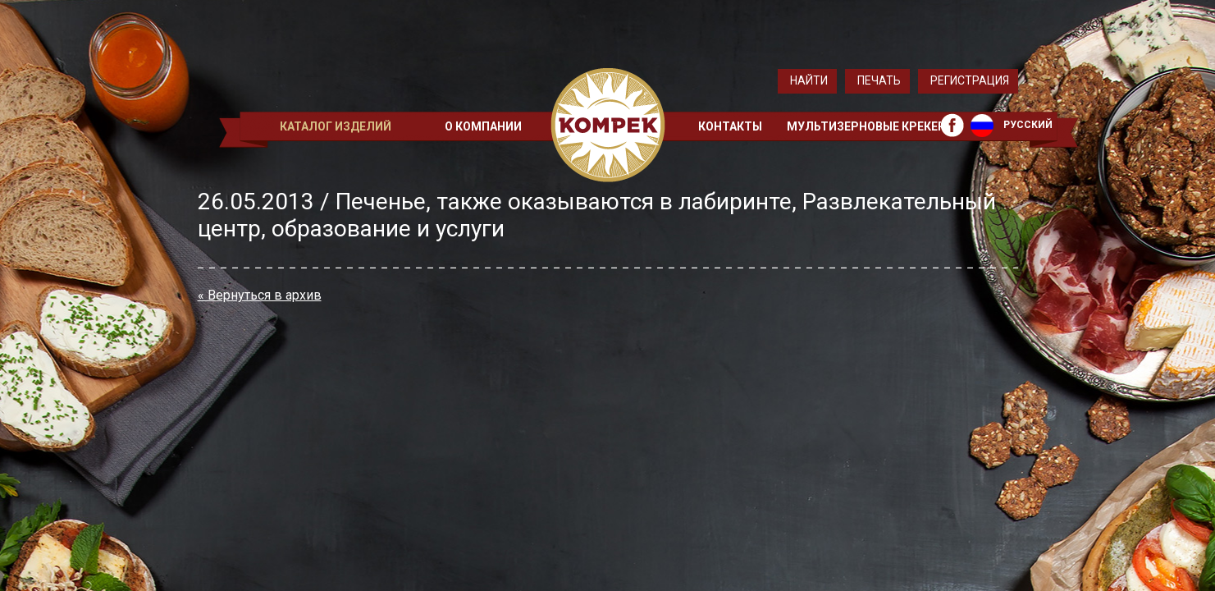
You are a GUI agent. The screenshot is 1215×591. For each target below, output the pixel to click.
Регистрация (969, 80)
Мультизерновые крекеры (871, 126)
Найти (809, 80)
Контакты (730, 126)
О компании (483, 126)
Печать (879, 80)
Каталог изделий (335, 126)
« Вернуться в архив (260, 295)
